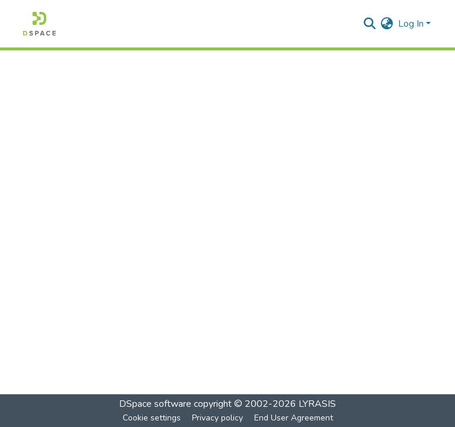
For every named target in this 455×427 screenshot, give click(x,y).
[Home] (39, 24)
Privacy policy (217, 417)
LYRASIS (317, 403)
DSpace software (155, 403)
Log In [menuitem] (411, 23)
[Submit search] (370, 24)
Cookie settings (152, 417)
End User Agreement (293, 417)
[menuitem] (387, 24)
